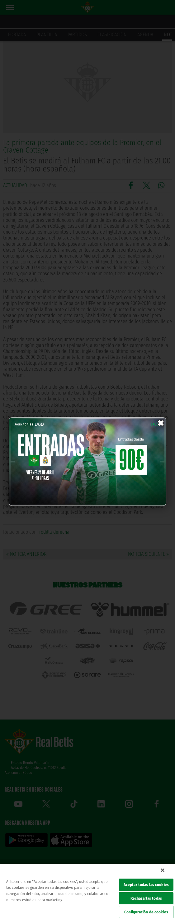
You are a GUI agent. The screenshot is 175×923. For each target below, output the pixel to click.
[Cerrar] (162, 870)
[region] (87, 893)
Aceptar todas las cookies (146, 884)
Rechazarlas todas (146, 898)
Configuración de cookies (146, 912)
